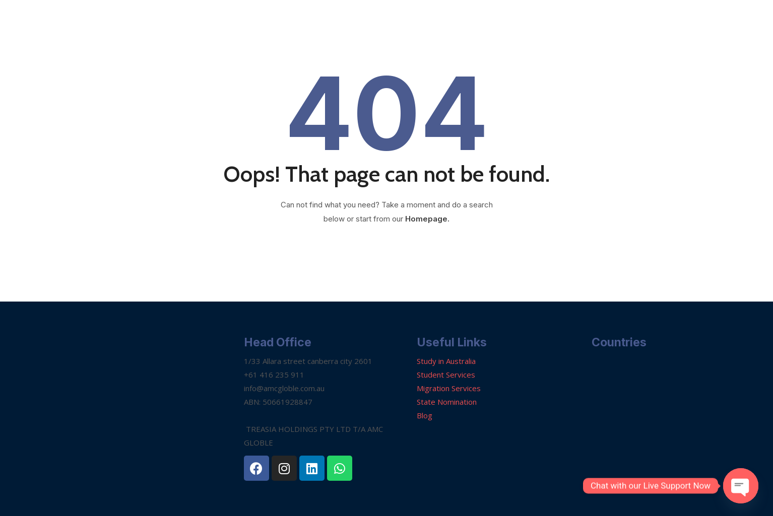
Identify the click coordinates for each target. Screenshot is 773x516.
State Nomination (447, 402)
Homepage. (427, 219)
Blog (424, 415)
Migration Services (449, 388)
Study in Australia (446, 361)
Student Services (446, 375)
